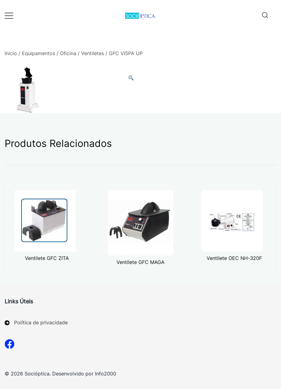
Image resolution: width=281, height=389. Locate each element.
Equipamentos (38, 53)
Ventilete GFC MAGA (140, 262)
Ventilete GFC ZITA (47, 258)
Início (11, 53)
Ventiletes (92, 53)
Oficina (68, 53)
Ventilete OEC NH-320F (234, 258)
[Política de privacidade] (36, 322)
